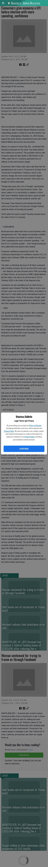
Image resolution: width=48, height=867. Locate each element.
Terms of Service (35, 426)
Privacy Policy (9, 431)
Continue (24, 449)
